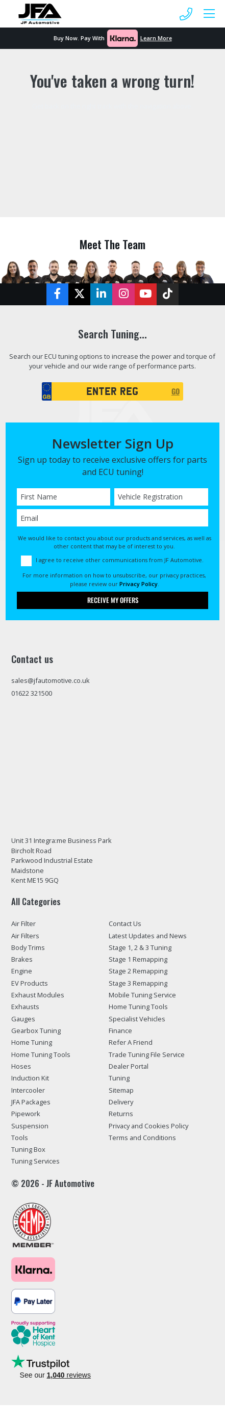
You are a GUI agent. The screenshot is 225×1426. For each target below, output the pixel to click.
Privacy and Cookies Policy (148, 1125)
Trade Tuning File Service (147, 1054)
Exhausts (25, 1006)
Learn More (156, 38)
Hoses (21, 1066)
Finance (120, 1030)
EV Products (29, 983)
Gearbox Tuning (36, 1030)
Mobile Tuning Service (142, 994)
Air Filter (23, 923)
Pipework (25, 1113)
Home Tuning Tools (40, 1054)
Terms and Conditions (142, 1137)
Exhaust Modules (37, 994)
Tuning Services (35, 1161)
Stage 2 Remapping (138, 970)
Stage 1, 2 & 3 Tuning (140, 947)
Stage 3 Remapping (138, 983)
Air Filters (25, 935)
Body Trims (28, 947)
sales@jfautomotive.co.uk (50, 680)
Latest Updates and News (148, 935)
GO (175, 391)
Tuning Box (28, 1149)
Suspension (29, 1125)
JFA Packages (31, 1101)
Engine (21, 970)
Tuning (119, 1077)
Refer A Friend (131, 1042)
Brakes (22, 959)
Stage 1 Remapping (138, 959)
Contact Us (125, 923)
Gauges (23, 1018)
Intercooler (28, 1090)
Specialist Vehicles (137, 1018)
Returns (121, 1113)
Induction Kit (30, 1077)
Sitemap (121, 1090)
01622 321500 (31, 693)
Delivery (121, 1101)
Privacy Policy (138, 584)
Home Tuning (31, 1042)
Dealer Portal (128, 1066)
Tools (19, 1137)
